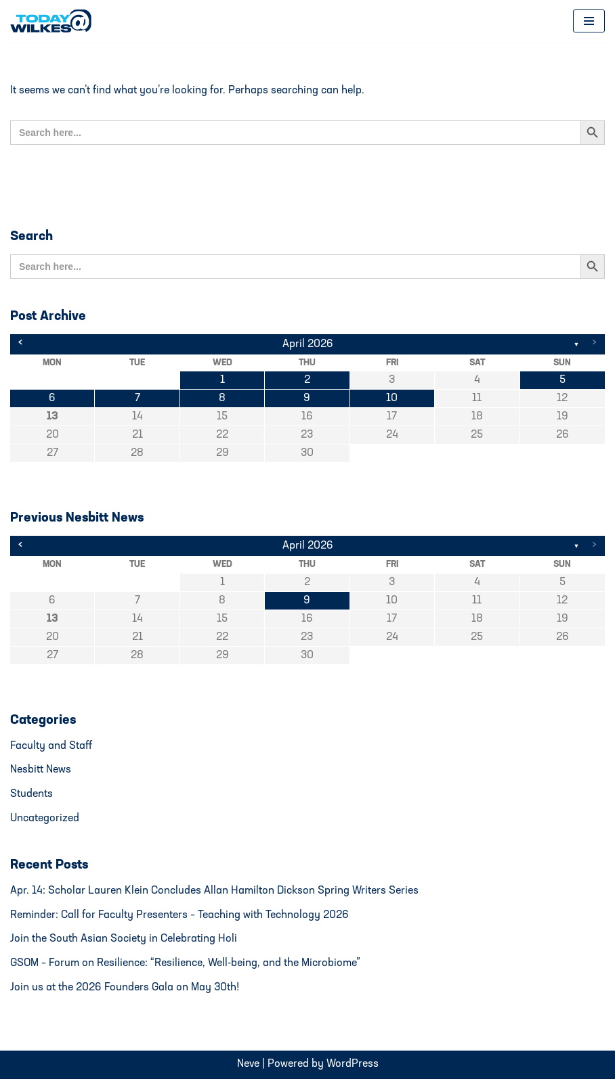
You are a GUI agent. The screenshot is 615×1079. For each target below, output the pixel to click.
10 (392, 398)
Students (31, 794)
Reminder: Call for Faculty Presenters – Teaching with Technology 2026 (179, 915)
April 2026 (307, 344)
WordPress (352, 1064)
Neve (248, 1064)
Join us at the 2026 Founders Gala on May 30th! (124, 987)
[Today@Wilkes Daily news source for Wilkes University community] (54, 20)
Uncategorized (44, 818)
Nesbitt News (40, 769)
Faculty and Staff (51, 746)
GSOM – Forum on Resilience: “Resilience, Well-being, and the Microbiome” (185, 963)
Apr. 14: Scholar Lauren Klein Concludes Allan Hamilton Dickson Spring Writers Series (214, 891)
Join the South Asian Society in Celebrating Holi (123, 939)
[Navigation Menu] (589, 20)
